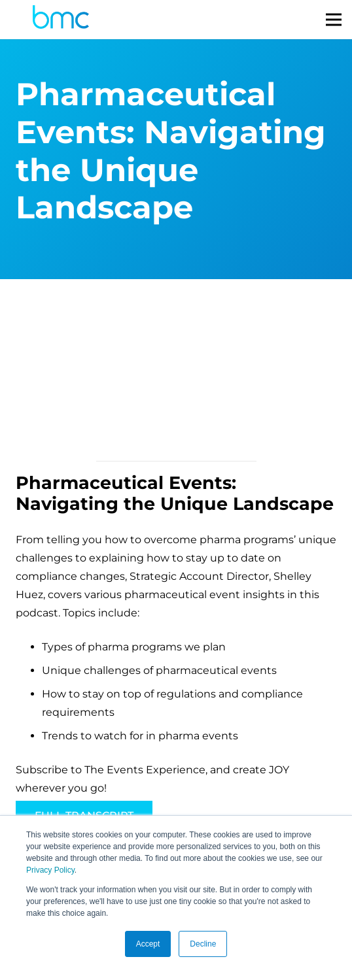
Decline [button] (203, 944)
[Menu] (333, 19)
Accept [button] (148, 944)
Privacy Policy (50, 870)
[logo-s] (60, 20)
